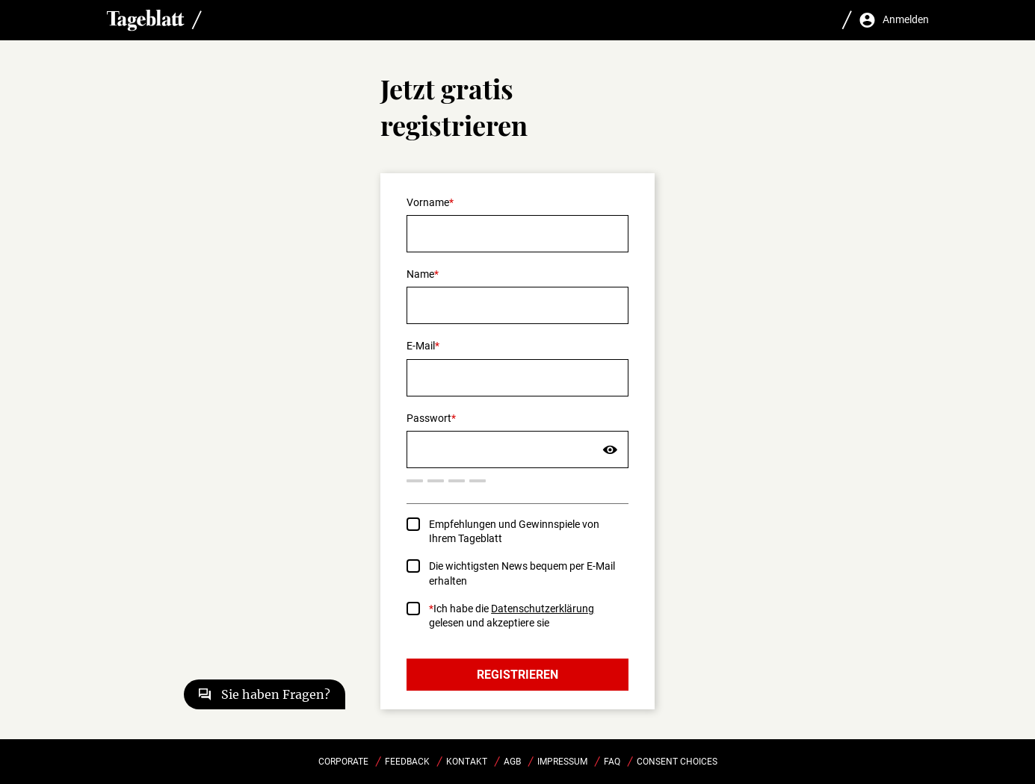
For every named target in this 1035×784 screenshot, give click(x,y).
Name (420, 274)
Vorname (428, 202)
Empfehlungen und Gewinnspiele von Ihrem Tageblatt (514, 531)
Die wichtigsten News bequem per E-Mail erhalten (522, 573)
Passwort (429, 418)
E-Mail (421, 346)
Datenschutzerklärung (542, 609)
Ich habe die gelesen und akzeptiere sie (511, 616)
